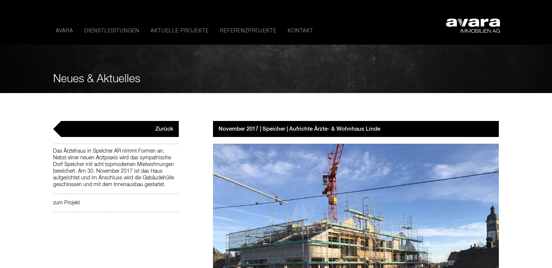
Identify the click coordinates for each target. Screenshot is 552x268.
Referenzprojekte (248, 31)
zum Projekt (66, 202)
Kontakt (300, 31)
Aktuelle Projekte (180, 31)
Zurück (164, 129)
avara (64, 31)
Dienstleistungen (111, 31)
